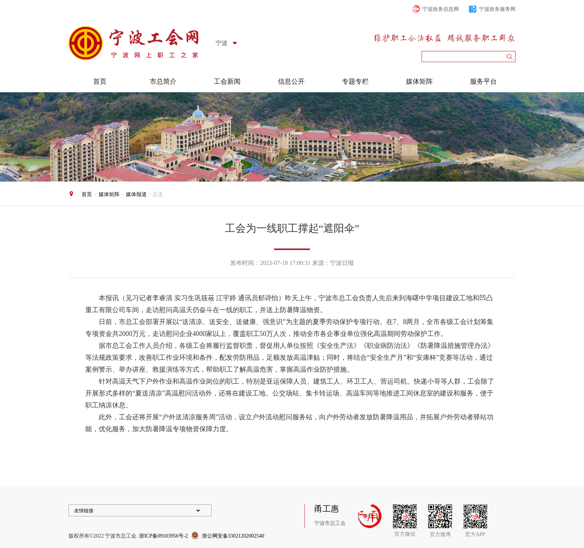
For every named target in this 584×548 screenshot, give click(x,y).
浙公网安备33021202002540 (233, 536)
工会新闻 (227, 81)
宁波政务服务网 (497, 9)
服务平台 (483, 81)
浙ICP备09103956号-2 (163, 536)
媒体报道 (136, 194)
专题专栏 (355, 81)
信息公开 (291, 81)
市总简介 (163, 81)
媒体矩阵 (419, 81)
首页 (100, 81)
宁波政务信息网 (440, 9)
